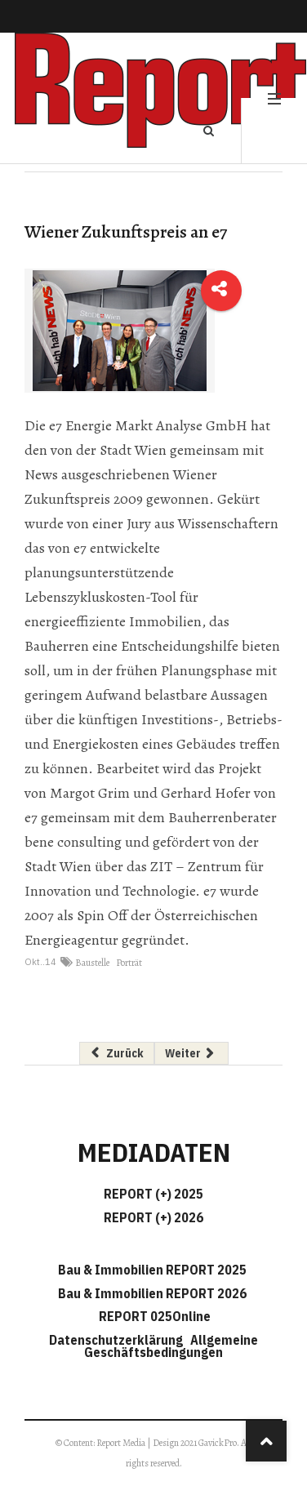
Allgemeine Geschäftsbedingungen (171, 1346)
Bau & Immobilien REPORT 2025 (152, 1269)
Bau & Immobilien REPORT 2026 (152, 1293)
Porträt (129, 962)
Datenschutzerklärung (118, 1340)
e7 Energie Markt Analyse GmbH (148, 425)
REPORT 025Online (153, 1316)
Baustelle (92, 962)
